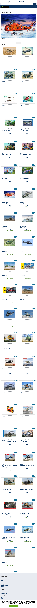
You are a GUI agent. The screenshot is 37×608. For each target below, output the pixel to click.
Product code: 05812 (22, 203)
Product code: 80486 (22, 275)
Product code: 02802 (4, 131)
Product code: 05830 (22, 442)
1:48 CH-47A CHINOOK (5, 82)
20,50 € (27, 277)
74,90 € (27, 516)
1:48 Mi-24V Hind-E (22, 202)
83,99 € (27, 301)
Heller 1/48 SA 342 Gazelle (23, 274)
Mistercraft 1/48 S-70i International (7, 417)
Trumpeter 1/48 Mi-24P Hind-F (6, 393)
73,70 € (10, 253)
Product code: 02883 (4, 179)
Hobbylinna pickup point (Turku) (5, 580)
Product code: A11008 (22, 514)
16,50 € (10, 109)
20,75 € (27, 229)
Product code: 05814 (22, 323)
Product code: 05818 (22, 347)
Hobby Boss (21, 57)
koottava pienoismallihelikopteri (6, 348)
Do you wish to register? (4, 593)
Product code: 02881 (4, 155)
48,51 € (27, 396)
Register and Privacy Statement (5, 585)
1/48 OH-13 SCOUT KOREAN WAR (24, 226)
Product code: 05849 (4, 538)
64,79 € (27, 540)
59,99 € (27, 468)
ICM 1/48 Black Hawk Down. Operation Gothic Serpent (27, 465)
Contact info (2, 579)
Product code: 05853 (22, 538)
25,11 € (10, 229)
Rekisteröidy (2, 598)
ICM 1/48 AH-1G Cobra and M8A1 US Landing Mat (26, 417)
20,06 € (10, 133)
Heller (2, 296)
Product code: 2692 (4, 227)
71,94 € (27, 205)
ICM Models (3, 368)
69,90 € (27, 61)
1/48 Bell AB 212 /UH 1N (5, 226)
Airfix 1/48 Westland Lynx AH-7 (6, 513)
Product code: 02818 (22, 131)
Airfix (2, 512)
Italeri (2, 57)
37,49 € (27, 492)
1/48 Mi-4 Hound (4, 250)
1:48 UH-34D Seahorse (5, 202)
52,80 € (27, 253)
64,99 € (10, 277)
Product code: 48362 (4, 467)
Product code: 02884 (22, 179)
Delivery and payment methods (5, 582)
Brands (2, 592)
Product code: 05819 (22, 251)
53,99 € (10, 469)
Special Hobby (4, 440)
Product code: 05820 (4, 323)
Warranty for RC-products (4, 583)
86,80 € (10, 85)
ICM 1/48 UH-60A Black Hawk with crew (7, 561)
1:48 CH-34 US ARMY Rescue (6, 178)
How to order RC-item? (4, 586)
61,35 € (10, 349)
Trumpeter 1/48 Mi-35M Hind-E (24, 441)
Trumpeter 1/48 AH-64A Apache (6, 489)
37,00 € (10, 157)
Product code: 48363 (22, 466)
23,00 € (27, 109)
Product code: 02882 (22, 155)
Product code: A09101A (5, 514)
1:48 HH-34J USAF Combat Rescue (24, 178)
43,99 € (27, 420)
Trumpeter (21, 105)
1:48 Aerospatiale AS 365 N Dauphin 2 (25, 130)
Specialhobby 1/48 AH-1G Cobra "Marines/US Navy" (9, 441)
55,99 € (10, 396)
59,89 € (10, 564)
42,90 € (10, 420)
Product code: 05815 (22, 299)
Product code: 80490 (4, 299)
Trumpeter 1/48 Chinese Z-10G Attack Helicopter (8, 537)
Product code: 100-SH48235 (5, 442)
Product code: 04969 (4, 347)
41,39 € (10, 540)
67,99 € (10, 373)
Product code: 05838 (4, 490)
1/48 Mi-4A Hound (4, 274)
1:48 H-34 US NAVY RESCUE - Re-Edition (25, 154)
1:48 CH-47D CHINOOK (23, 82)
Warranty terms (3, 584)
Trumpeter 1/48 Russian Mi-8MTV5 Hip (25, 537)
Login (1, 597)
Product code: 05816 (4, 251)
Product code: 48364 (4, 562)
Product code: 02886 (4, 203)
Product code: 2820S (22, 227)
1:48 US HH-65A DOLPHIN (23, 106)
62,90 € (10, 516)
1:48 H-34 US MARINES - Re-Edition (6, 154)
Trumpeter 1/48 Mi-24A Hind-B (24, 393)
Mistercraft (3, 416)
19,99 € (10, 301)
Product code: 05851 (22, 490)
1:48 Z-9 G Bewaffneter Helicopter (6, 130)
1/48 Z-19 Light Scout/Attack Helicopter (25, 250)
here (28, 603)
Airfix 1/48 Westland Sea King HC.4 (24, 513)
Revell (2, 344)
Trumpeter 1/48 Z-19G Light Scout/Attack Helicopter (27, 489)
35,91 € (10, 61)
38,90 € (10, 181)
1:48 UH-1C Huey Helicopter (5, 106)
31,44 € (10, 205)
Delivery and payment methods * (5, 587)
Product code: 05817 (4, 275)
